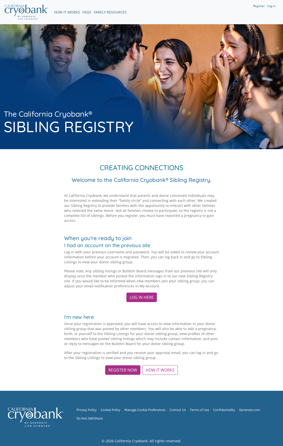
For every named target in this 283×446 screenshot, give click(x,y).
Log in (271, 6)
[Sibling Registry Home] (35, 417)
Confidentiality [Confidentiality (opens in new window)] (224, 410)
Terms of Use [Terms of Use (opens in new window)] (199, 410)
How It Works (67, 12)
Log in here (142, 297)
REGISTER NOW (122, 370)
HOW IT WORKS (160, 370)
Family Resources (110, 12)
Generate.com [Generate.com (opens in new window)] (249, 410)
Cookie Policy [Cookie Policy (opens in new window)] (110, 410)
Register (259, 6)
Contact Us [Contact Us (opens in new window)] (178, 410)
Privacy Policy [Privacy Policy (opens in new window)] (86, 410)
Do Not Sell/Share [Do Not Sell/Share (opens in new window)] (89, 418)
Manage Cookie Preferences (145, 410)
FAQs (86, 12)
